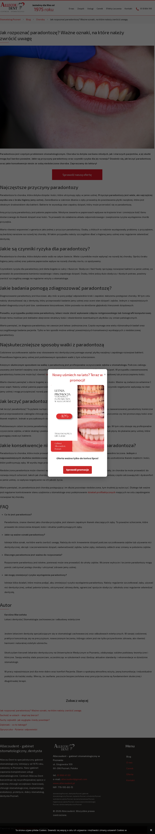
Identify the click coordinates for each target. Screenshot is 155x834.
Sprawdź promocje (77, 470)
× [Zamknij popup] (105, 374)
